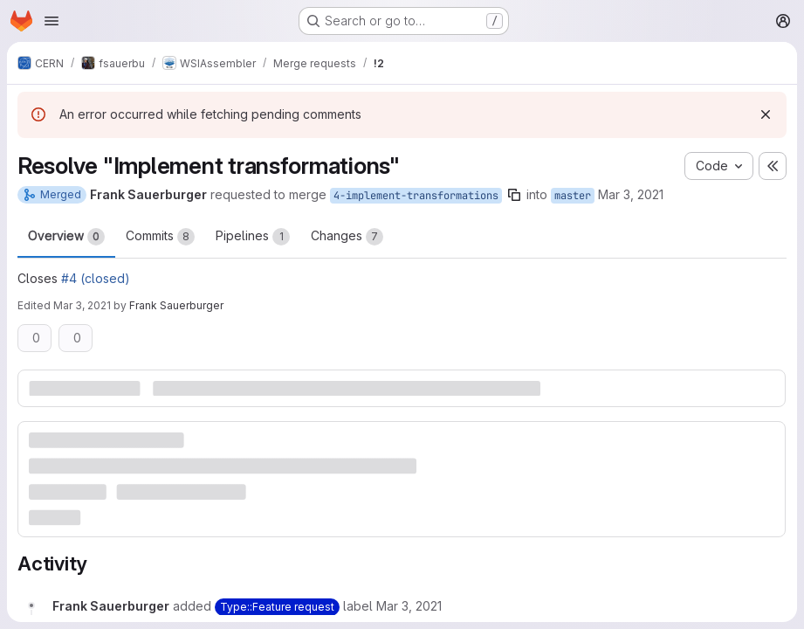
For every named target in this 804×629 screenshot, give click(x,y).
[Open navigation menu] (51, 21)
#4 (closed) (95, 278)
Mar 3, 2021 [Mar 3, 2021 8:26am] (630, 194)
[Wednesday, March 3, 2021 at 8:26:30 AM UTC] (409, 605)
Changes (347, 236)
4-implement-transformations (415, 196)
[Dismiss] (765, 114)
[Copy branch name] (514, 194)
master (572, 196)
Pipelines (253, 236)
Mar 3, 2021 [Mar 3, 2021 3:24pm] (82, 305)
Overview (66, 236)
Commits (160, 236)
